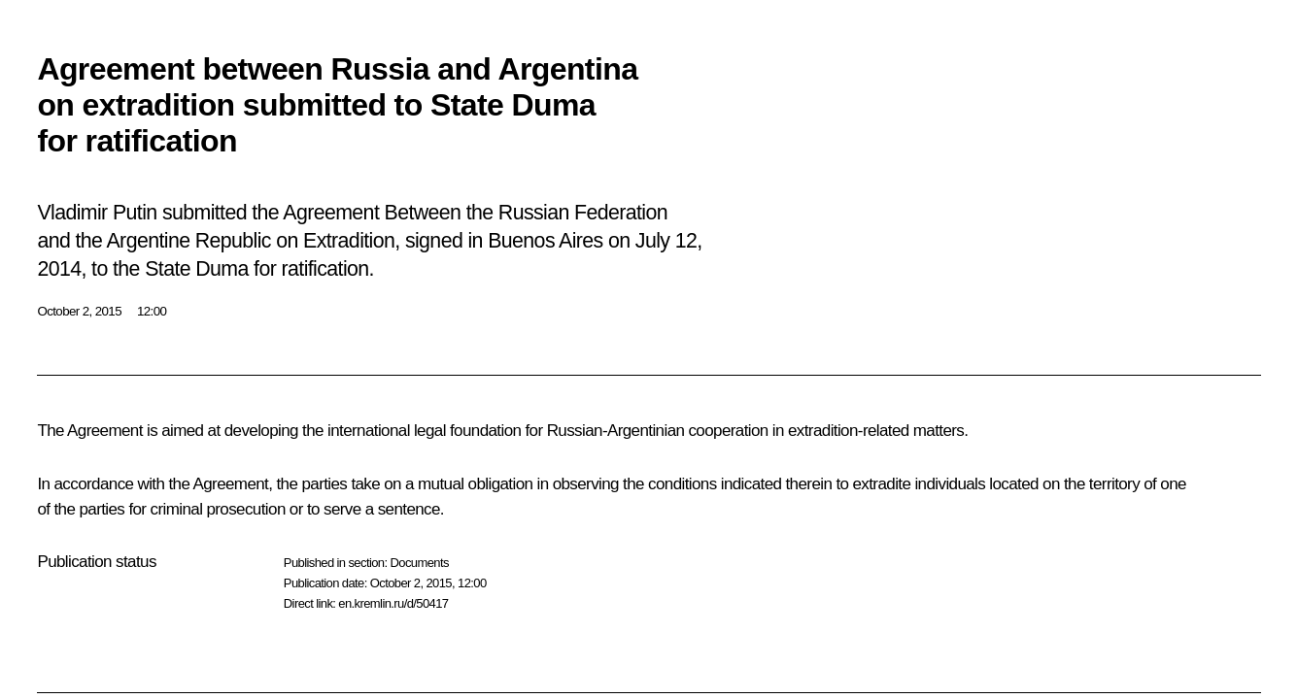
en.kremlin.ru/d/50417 (393, 603)
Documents (419, 562)
